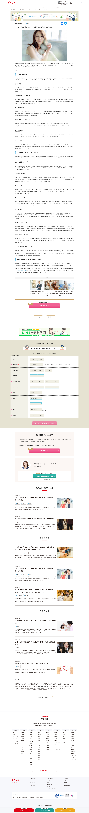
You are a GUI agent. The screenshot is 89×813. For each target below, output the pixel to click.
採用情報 (65, 782)
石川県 (39, 747)
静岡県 (39, 738)
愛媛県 (64, 740)
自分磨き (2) (45, 689)
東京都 (30, 732)
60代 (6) (38, 688)
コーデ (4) (68, 688)
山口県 (55, 747)
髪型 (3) (56, 688)
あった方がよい (41, 387)
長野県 (39, 751)
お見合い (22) (68, 686)
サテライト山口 (57, 749)
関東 (32, 730)
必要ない (55, 387)
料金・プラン (29, 7)
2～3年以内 (48, 381)
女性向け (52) (47, 683)
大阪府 (47, 732)
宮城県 (22, 736)
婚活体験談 (74, 7)
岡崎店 (39, 736)
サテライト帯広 (15, 741)
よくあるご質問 (32, 782)
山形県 (22, 747)
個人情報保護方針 (67, 785)
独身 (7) (26, 686)
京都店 (47, 740)
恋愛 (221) (33, 684)
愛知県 (39, 732)
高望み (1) (60, 684)
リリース (65, 783)
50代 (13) (53, 686)
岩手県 (22, 732)
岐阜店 (39, 745)
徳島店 (64, 734)
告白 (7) (52, 688)
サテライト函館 (15, 736)
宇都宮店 (31, 756)
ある (33, 375)
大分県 (72, 757)
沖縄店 (72, 747)
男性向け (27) (70, 684)
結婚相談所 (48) (18, 683)
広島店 (56, 738)
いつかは (55, 381)
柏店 (30, 753)
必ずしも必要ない (48, 387)
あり (41, 415)
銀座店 (31, 734)
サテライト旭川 (15, 738)
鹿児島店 (72, 743)
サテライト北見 (15, 743)
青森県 (22, 740)
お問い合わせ (32, 785)
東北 (24, 730)
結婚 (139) (31, 683)
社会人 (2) (38, 684)
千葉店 (31, 751)
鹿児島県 (73, 742)
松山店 (64, 742)
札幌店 (14, 734)
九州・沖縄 (74, 730)
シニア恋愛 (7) (34, 689)
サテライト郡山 (24, 753)
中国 (57, 730)
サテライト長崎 (73, 755)
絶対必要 (33, 387)
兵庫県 (47, 742)
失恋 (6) (65, 684)
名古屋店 (39, 734)
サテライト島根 (57, 745)
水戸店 (31, 764)
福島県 (22, 751)
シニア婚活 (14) (23, 689)
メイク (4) (17, 689)
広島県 (55, 736)
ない (41, 375)
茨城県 (30, 762)
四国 (65, 730)
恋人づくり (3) (50, 684)
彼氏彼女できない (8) (25, 688)
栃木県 (30, 755)
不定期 (48, 370)
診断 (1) (29, 689)
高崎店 (31, 760)
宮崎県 (72, 761)
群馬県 (30, 758)
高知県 (64, 744)
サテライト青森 (24, 742)
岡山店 (56, 734)
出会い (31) (43, 684)
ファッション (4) (62, 688)
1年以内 (40, 381)
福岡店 (72, 734)
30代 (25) (41, 683)
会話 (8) (42, 688)
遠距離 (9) (40, 689)
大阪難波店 (48, 736)
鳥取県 (55, 740)
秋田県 (22, 744)
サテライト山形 (24, 749)
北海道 (15, 730)
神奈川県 (31, 741)
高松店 (64, 738)
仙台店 (23, 738)
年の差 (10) (17, 688)
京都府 (47, 738)
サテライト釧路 (15, 739)
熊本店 (72, 740)
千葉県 (30, 749)
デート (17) (47, 688)
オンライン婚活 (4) (54, 683)
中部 (40, 730)
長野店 (39, 753)
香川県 (64, 736)
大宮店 (31, 747)
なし (33, 415)
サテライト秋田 (24, 745)
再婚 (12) (57, 686)
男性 (33, 359)
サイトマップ (32, 780)
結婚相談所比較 (59, 7)
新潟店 (39, 757)
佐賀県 (72, 749)
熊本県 (72, 738)
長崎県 (72, 753)
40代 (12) (36, 686)
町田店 (31, 739)
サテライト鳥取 (57, 742)
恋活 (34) (55, 684)
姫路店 (47, 745)
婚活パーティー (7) (19, 684)
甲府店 (39, 760)
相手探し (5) (17, 686)
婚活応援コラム (33, 783)
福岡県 (72, 732)
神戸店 (47, 743)
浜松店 (39, 741)
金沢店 (39, 749)
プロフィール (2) (27, 684)
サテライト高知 (65, 745)
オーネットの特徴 (14, 7)
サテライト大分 (73, 759)
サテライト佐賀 (73, 751)
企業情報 (65, 780)
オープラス (49, 780)
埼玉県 (30, 745)
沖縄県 (72, 745)
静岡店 (39, 740)
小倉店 (72, 736)
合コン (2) (62, 686)
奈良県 (47, 747)
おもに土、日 (33, 370)
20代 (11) (31, 686)
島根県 (55, 744)
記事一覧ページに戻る (44, 698)
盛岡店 (23, 734)
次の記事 (50, 317)
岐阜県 (39, 743)
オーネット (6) (25, 683)
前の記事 (38, 317)
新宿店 (31, 736)
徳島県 (64, 732)
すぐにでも (33, 381)
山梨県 (39, 759)
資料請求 (31, 786)
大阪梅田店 (48, 734)
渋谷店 (31, 738)
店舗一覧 (44, 7)
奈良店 (47, 749)
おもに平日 (41, 370)
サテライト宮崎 (73, 763)
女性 (41, 359)
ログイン (48, 782)
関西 (49, 730)
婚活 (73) (36, 683)
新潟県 (39, 755)
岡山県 (55, 732)
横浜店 (31, 743)
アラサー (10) (33, 688)
